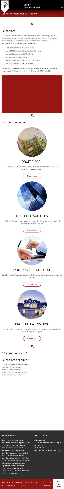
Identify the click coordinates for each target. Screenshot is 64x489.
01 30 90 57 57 (42, 448)
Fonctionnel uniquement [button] (47, 484)
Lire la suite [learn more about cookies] (21, 485)
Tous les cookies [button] (58, 484)
